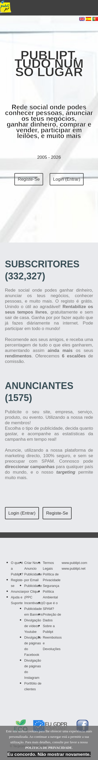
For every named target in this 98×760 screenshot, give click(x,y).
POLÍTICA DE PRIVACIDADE (48, 748)
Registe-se (29, 179)
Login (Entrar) (66, 179)
